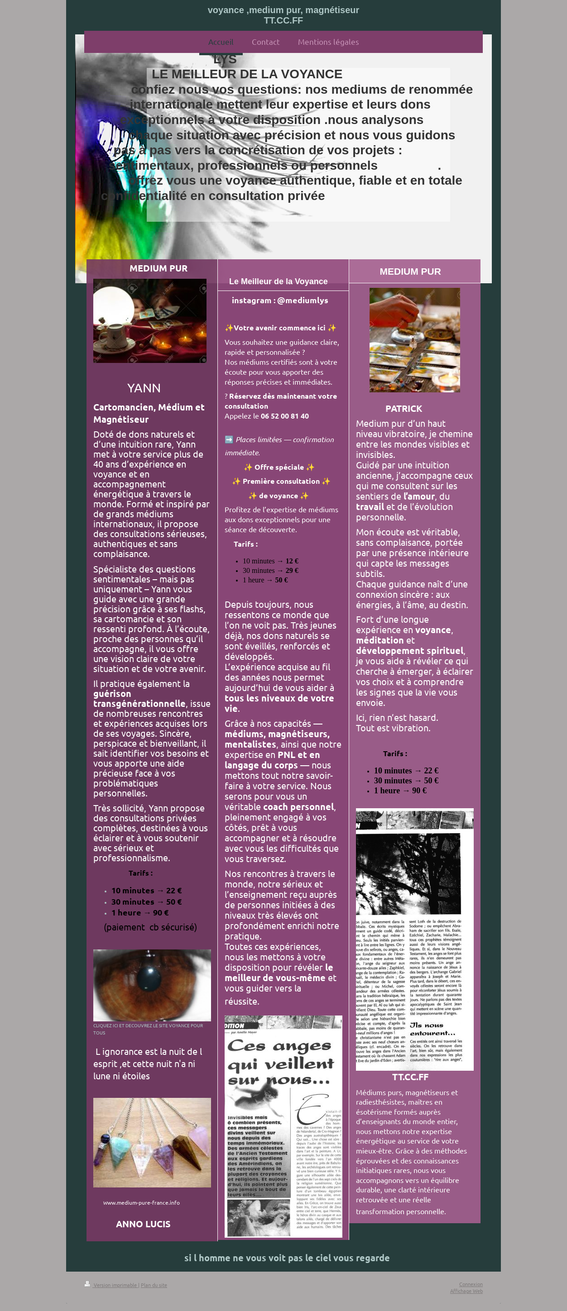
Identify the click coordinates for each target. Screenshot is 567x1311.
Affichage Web (466, 1290)
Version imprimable (111, 1284)
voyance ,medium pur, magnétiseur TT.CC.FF (284, 15)
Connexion (471, 1283)
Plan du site (154, 1284)
